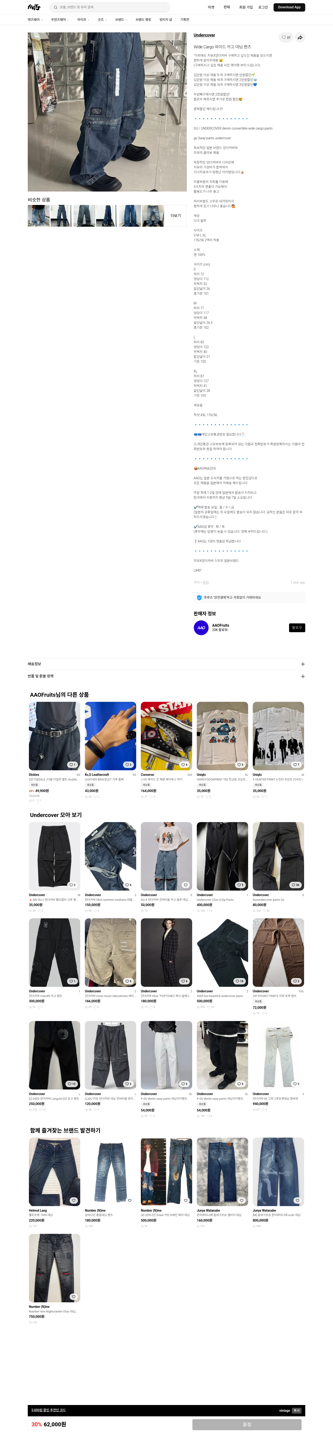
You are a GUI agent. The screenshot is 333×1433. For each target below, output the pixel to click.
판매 (227, 7)
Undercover (204, 35)
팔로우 (297, 627)
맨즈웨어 (35, 20)
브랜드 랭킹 (143, 20)
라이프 (83, 20)
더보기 (176, 216)
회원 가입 (246, 7)
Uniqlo (201, 775)
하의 (206, 582)
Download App (289, 7)
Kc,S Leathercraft (97, 775)
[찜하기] (286, 37)
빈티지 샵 (166, 20)
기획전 (184, 20)
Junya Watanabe (208, 1210)
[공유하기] (300, 37)
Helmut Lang (38, 1210)
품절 (247, 1424)
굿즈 (102, 20)
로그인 (263, 7)
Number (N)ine (95, 1210)
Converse (147, 775)
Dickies (34, 775)
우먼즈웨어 (60, 20)
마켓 (211, 7)
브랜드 (121, 20)
